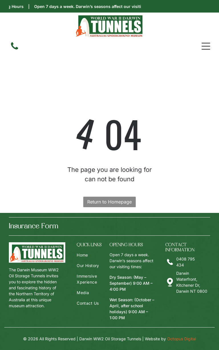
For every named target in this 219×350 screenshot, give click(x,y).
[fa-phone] (14, 49)
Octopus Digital (181, 338)
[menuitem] (93, 255)
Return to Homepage (109, 202)
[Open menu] (206, 46)
